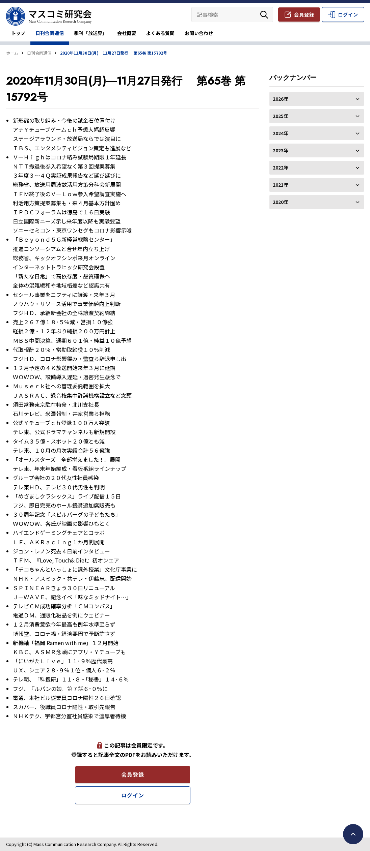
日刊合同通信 (49, 33)
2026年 (317, 98)
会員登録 (304, 14)
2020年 (317, 202)
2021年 (317, 184)
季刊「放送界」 (90, 33)
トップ (18, 33)
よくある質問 (160, 33)
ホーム (12, 53)
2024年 (317, 133)
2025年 (317, 116)
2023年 (317, 150)
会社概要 (126, 33)
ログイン (348, 14)
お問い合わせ (199, 33)
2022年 (317, 167)
